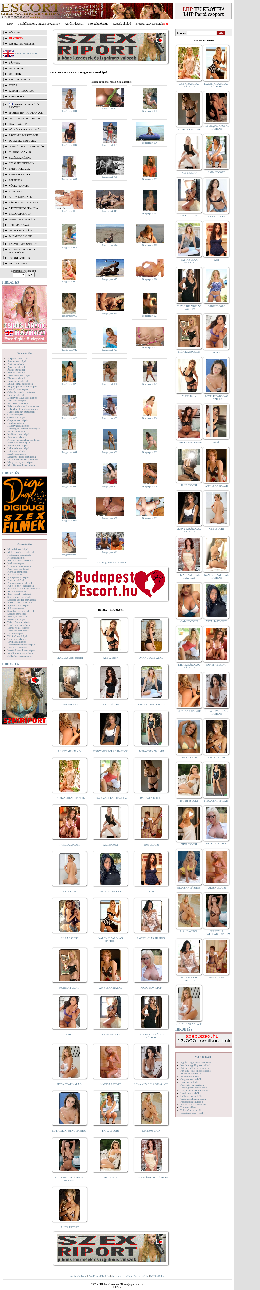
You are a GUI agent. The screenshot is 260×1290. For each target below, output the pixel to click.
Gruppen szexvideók (191, 1079)
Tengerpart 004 (69, 145)
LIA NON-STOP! (151, 1130)
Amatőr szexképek (17, 361)
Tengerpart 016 (69, 281)
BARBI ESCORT (111, 1177)
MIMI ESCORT (189, 844)
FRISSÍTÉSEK (17, 96)
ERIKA (70, 1034)
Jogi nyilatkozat (78, 1276)
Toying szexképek (16, 641)
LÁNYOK (14, 62)
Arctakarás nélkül (23, 196)
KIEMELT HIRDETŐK (21, 90)
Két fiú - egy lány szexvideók (195, 1065)
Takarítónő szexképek (18, 622)
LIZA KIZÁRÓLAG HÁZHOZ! (151, 1177)
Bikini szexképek (16, 372)
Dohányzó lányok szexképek (22, 397)
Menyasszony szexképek (20, 462)
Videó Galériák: (203, 1057)
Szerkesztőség (141, 1276)
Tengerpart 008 (110, 176)
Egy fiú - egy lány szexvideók (195, 1062)
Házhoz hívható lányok (26, 112)
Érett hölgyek (19, 168)
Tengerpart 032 (110, 452)
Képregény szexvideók (192, 1084)
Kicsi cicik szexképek (18, 442)
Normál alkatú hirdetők (26, 146)
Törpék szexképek (16, 639)
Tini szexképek (15, 633)
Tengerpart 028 (69, 418)
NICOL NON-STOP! (152, 987)
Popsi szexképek (16, 580)
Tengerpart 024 (150, 347)
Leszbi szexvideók (189, 1093)
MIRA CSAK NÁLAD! (151, 751)
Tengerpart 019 (69, 315)
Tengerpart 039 (150, 518)
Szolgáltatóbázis (98, 23)
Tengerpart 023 (110, 349)
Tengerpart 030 (150, 418)
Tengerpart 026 (110, 383)
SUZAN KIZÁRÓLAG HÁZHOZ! (151, 1036)
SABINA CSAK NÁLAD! (151, 704)
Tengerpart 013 (69, 247)
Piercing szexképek (17, 571)
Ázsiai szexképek (16, 369)
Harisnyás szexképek (18, 425)
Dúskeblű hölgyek (22, 140)
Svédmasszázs (19, 224)
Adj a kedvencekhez (121, 1276)
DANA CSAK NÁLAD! (151, 657)
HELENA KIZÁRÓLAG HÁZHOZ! (216, 127)
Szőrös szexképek (16, 619)
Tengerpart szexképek (18, 624)
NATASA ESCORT (110, 1084)
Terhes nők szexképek (18, 627)
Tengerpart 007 (69, 179)
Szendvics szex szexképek (20, 610)
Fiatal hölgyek (20, 174)
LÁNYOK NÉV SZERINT (23, 243)
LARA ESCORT (110, 1130)
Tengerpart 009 (150, 179)
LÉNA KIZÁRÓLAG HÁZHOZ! (151, 1084)
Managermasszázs (22, 219)
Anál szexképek (15, 364)
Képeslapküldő (122, 23)
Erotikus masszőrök (23, 135)
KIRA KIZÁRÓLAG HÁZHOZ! (111, 797)
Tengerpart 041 (110, 552)
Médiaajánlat (157, 1276)
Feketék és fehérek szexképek (22, 408)
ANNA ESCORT (216, 216)
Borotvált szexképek (17, 380)
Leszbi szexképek (16, 453)
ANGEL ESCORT (110, 1034)
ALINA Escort (110, 657)
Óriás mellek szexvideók (193, 1098)
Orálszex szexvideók (191, 1096)
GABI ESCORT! (189, 621)
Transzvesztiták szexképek (21, 644)
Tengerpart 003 (150, 110)
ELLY (216, 441)
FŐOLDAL (15, 32)
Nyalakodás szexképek (19, 566)
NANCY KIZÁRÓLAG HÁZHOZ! (216, 576)
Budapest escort (20, 236)
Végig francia (19, 185)
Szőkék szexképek (16, 613)
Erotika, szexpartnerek (149, 23)
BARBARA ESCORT (151, 797)
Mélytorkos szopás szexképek (22, 459)
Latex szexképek (16, 451)
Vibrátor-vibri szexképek (20, 653)
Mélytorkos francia (23, 208)
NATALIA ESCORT (110, 891)
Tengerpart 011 (109, 210)
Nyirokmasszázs (20, 230)
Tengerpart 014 (110, 245)
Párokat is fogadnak (24, 202)
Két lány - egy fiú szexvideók (195, 1070)
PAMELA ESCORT (70, 844)
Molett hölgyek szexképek (21, 552)
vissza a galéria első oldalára (111, 562)
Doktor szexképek (16, 400)
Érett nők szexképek (17, 403)
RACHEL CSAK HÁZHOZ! (151, 938)
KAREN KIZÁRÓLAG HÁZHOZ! (110, 939)
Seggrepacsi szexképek (19, 594)
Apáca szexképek (16, 366)
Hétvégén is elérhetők (25, 129)
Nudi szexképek (15, 563)
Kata (151, 891)
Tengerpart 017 (110, 279)
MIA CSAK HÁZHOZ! (189, 887)
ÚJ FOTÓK (15, 73)
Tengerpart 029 (110, 418)
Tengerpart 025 (69, 383)
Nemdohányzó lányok (25, 118)
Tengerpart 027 (150, 383)
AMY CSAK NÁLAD (110, 987)
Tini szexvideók (188, 1107)
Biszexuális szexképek (19, 375)
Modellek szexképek (18, 549)
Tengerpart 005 (110, 145)
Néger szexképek (16, 557)
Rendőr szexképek (16, 591)
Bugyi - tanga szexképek (20, 383)
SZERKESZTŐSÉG (19, 257)
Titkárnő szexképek (17, 636)
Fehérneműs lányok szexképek (23, 406)
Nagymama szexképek (19, 554)
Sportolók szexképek (18, 605)
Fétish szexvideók (189, 1076)
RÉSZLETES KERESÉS (22, 43)
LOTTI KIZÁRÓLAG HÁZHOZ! (69, 1130)
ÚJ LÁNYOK (16, 68)
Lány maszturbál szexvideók (195, 1090)
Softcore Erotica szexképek (21, 599)
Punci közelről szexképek (20, 585)
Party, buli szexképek (18, 568)
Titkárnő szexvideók (190, 1110)
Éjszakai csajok (20, 213)
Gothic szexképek (16, 417)
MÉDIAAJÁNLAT (18, 263)
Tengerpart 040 (69, 554)
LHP (10, 23)
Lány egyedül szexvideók (193, 1087)
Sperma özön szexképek (19, 602)
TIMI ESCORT (151, 844)
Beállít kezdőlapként (99, 1276)
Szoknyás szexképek (18, 616)
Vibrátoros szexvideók (191, 1112)
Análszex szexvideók (191, 1073)
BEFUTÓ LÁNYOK (19, 79)
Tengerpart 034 (69, 486)
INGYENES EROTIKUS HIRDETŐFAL (22, 251)
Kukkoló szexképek (17, 445)
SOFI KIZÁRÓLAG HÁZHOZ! (69, 797)
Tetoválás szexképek (18, 630)
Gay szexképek (15, 414)
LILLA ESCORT (69, 938)
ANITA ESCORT (70, 1227)
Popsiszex (15, 180)
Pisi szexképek (15, 574)
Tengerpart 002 (110, 108)
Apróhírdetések (74, 23)
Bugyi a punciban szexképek (22, 386)
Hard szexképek (15, 423)
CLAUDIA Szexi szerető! (70, 657)
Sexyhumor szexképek (19, 596)
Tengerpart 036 (150, 486)
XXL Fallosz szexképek (19, 655)
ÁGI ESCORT (110, 844)
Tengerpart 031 (69, 452)
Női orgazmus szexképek (20, 560)
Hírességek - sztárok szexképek (23, 428)
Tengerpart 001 (69, 110)
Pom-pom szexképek (18, 577)
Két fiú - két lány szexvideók (195, 1068)
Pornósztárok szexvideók (193, 1104)
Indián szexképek (16, 431)
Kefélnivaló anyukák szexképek (23, 439)
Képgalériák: (24, 353)
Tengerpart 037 (69, 520)
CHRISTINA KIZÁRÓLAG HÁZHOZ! (69, 1179)
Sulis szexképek (15, 608)
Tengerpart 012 (150, 213)
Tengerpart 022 (69, 349)
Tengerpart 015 (150, 245)
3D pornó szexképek (17, 358)
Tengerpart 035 (110, 486)
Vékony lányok (20, 152)
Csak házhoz (18, 124)
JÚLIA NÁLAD (110, 704)
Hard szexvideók (189, 1082)
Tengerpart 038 (110, 518)
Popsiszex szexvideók (191, 1101)
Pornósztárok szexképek (19, 582)
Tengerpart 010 (69, 210)
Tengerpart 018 (150, 279)
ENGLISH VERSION (26, 53)
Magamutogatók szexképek (21, 456)
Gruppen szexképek (17, 420)
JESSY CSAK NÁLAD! (69, 1084)
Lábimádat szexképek (18, 448)
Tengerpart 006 (150, 142)
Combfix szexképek (17, 389)
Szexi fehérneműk (21, 163)
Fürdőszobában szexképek (21, 411)
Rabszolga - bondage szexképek (23, 588)
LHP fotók (16, 191)
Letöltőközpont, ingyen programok (39, 23)
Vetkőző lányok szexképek (21, 650)
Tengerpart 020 (110, 313)
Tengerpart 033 (150, 452)
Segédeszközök (20, 157)
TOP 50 (13, 85)
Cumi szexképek (16, 394)
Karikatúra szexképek (18, 434)
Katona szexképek (16, 437)
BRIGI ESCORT (216, 306)
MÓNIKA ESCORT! (70, 987)
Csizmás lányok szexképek (21, 392)
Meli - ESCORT (189, 757)
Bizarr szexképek (16, 378)
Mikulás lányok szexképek (21, 465)
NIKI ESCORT (70, 891)
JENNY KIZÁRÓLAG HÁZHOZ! (110, 751)
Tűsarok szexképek (17, 647)
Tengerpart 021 (150, 315)
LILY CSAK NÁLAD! (70, 751)
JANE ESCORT (69, 704)
